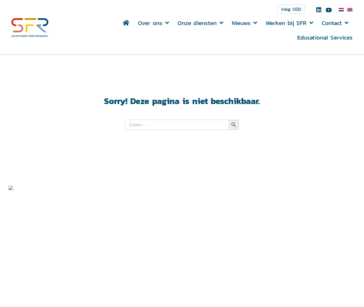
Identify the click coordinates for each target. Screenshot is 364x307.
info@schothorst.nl (151, 291)
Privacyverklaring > (294, 280)
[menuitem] (341, 9)
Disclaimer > (287, 273)
